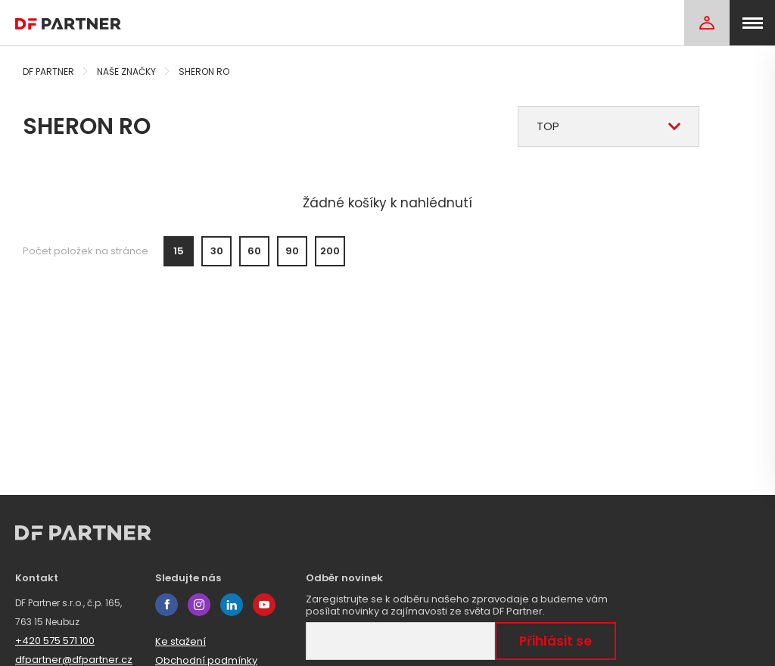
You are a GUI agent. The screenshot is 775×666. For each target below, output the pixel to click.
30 (216, 251)
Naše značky (126, 71)
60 (254, 251)
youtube (264, 604)
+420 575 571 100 (55, 640)
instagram (199, 604)
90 (292, 251)
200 (330, 251)
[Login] (707, 22)
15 (178, 251)
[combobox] (608, 126)
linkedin (231, 604)
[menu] (752, 22)
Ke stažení (180, 641)
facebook (166, 604)
